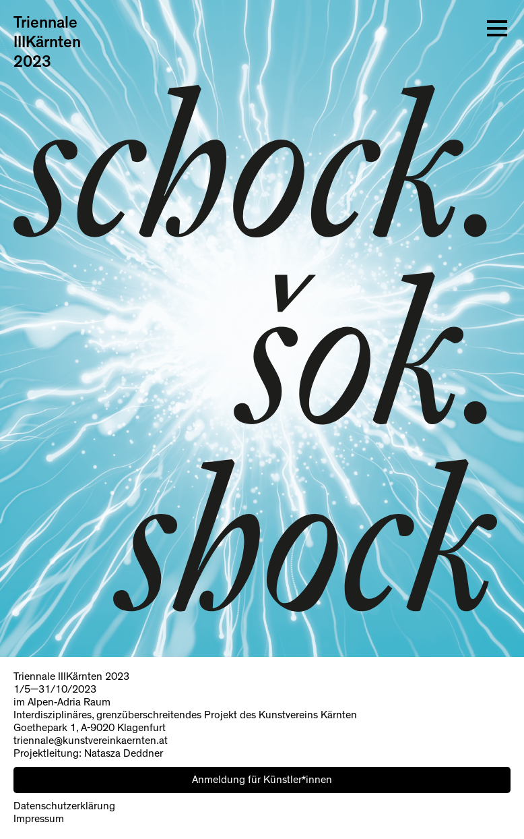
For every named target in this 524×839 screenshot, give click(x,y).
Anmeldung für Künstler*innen (262, 779)
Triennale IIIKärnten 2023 (47, 42)
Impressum (38, 818)
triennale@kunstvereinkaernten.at (90, 740)
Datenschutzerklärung (64, 806)
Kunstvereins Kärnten (308, 715)
